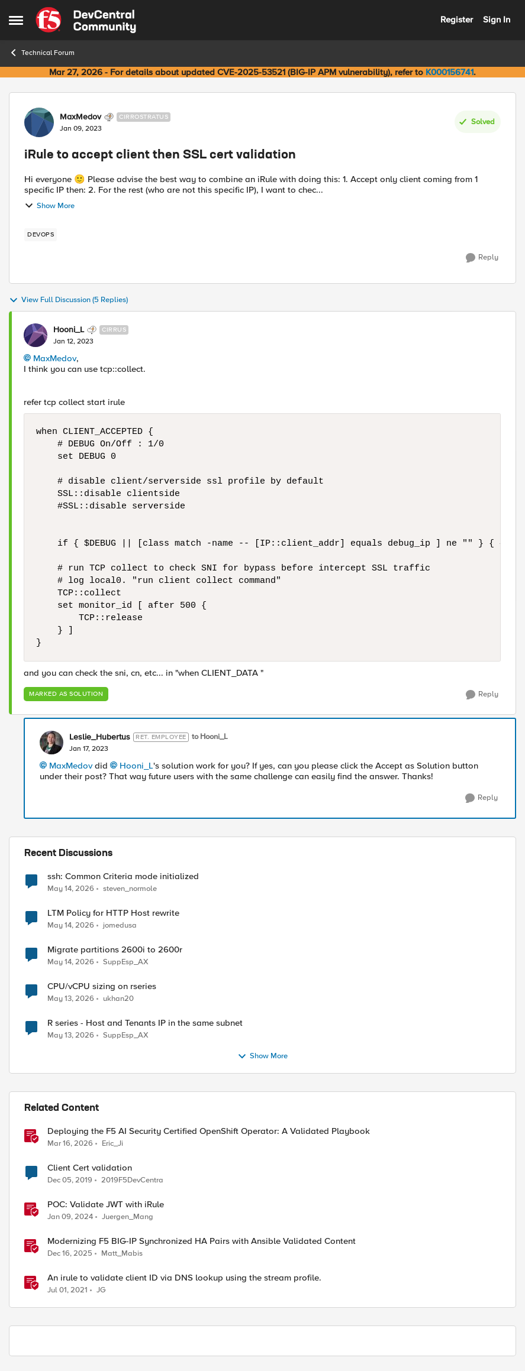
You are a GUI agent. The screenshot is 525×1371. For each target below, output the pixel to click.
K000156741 (450, 72)
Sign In (496, 19)
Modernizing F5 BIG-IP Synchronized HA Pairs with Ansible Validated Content (201, 1241)
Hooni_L (136, 765)
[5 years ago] (67, 1290)
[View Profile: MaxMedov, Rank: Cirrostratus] (39, 122)
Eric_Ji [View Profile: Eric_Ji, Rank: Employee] (112, 1143)
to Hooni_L (210, 737)
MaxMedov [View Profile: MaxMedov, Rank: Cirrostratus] (80, 117)
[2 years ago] (70, 1217)
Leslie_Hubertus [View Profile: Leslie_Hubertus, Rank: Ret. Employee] (99, 737)
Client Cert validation (89, 1168)
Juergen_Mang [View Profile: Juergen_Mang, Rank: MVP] (127, 1217)
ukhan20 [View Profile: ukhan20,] (118, 998)
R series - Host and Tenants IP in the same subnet (145, 1023)
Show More (49, 205)
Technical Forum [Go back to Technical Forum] (42, 52)
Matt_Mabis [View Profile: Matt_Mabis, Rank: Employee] (122, 1253)
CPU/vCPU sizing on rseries (101, 986)
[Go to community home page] (86, 20)
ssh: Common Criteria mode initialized (123, 876)
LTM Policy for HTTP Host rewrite (113, 913)
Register (456, 19)
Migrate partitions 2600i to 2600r (114, 950)
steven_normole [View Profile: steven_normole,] (130, 888)
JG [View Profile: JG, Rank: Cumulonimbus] (101, 1290)
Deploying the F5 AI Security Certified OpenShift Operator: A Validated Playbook (208, 1131)
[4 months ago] (70, 1144)
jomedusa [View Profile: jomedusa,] (120, 925)
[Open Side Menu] (16, 20)
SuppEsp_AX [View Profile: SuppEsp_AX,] (126, 962)
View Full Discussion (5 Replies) (68, 300)
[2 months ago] (70, 888)
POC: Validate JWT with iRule (105, 1205)
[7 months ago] (69, 1254)
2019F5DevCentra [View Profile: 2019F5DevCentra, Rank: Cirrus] (132, 1180)
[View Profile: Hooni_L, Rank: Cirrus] (35, 335)
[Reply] (482, 257)
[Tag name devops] (40, 234)
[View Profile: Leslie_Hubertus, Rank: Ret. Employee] (51, 742)
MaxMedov (54, 358)
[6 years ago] (69, 1180)
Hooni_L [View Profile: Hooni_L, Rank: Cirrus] (68, 330)
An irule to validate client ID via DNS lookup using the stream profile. (184, 1278)
